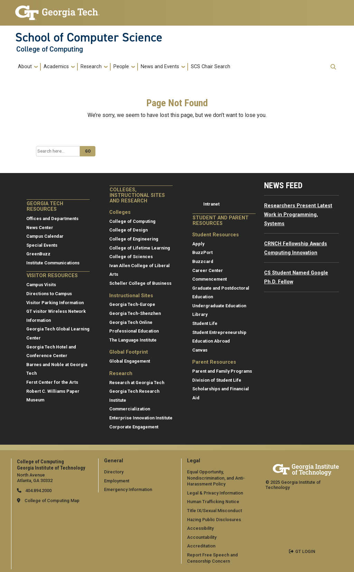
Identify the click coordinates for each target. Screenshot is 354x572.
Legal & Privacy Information (215, 493)
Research (91, 67)
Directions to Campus (49, 293)
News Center (39, 227)
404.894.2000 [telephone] (38, 490)
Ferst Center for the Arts (52, 382)
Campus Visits (41, 284)
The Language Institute (133, 340)
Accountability (201, 537)
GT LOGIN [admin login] (305, 551)
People (121, 67)
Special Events (41, 245)
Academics (56, 67)
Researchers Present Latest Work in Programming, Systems (298, 214)
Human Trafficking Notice (213, 501)
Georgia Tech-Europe (132, 304)
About (25, 67)
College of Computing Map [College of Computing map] (52, 500)
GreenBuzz (38, 253)
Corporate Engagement (133, 426)
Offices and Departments (52, 218)
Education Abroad (211, 341)
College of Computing (49, 49)
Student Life (204, 323)
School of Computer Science (88, 37)
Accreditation (201, 545)
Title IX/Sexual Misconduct (214, 510)
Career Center (207, 270)
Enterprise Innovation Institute (141, 417)
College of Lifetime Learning (139, 248)
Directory (113, 471)
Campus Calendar (45, 236)
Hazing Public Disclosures (214, 519)
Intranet (211, 204)
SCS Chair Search (210, 67)
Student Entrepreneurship (219, 332)
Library (199, 314)
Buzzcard (202, 261)
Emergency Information (128, 489)
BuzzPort (202, 252)
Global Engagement (129, 361)
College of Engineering (133, 239)
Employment (116, 480)
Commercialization (129, 408)
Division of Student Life (216, 380)
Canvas (199, 350)
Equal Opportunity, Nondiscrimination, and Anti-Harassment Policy (216, 478)
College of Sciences (131, 256)
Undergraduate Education (219, 305)
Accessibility (200, 528)
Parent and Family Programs (222, 371)
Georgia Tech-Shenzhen (135, 313)
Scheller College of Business (140, 283)
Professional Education (134, 331)
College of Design (128, 230)
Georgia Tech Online (130, 322)
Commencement (209, 279)
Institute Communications (53, 262)
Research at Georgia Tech (136, 382)
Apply (198, 243)
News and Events (160, 67)
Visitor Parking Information (55, 302)
